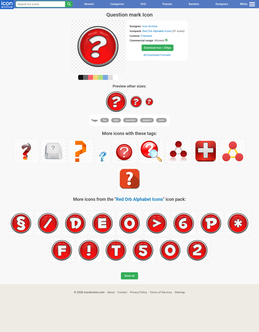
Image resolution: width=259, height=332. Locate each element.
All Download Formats (157, 55)
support (147, 120)
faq (104, 120)
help (116, 120)
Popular (167, 4)
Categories (117, 4)
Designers (222, 4)
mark (161, 120)
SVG (143, 4)
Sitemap (180, 292)
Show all (129, 275)
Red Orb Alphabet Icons (157, 31)
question (130, 120)
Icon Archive (149, 26)
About (111, 292)
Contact (122, 292)
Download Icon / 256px (157, 47)
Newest (89, 4)
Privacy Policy (138, 292)
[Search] (69, 4)
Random (194, 4)
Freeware (146, 35)
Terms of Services (161, 292)
